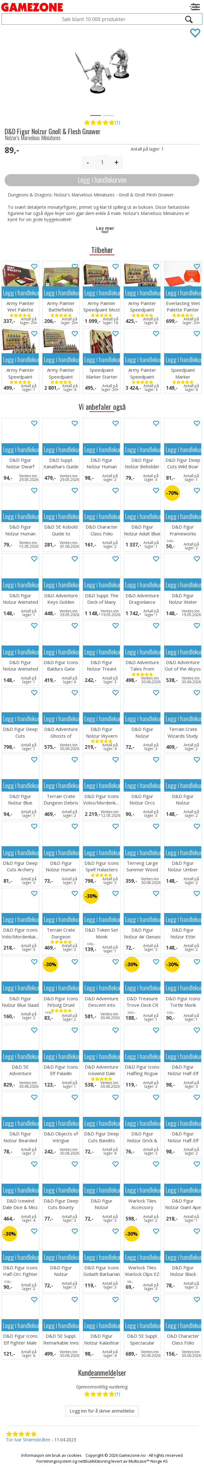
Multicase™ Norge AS (148, 1461)
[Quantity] (102, 162)
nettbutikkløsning (94, 1461)
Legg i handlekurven (102, 179)
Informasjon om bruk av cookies (51, 1455)
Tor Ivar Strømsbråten (28, 1440)
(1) (117, 122)
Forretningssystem (53, 1461)
